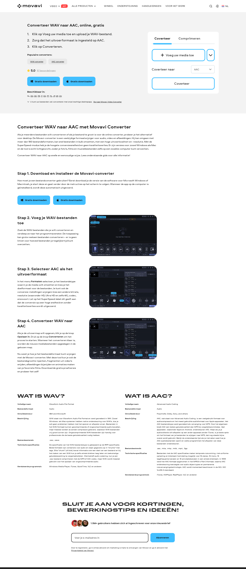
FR (39, 96)
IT (41, 96)
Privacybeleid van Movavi (82, 550)
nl (225, 6)
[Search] (210, 6)
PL (51, 96)
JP (54, 96)
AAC (203, 69)
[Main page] (29, 6)
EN (32, 96)
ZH (60, 96)
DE (35, 96)
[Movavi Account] (217, 6)
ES (44, 96)
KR (57, 96)
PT (48, 96)
